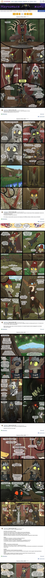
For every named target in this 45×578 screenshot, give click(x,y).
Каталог (12, 1)
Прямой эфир (25, 1)
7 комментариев (41, 116)
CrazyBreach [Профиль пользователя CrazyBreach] (6, 211)
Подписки (16, 1)
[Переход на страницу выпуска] (22, 63)
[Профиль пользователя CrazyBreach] (2, 110)
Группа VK (31, 1)
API (28, 1)
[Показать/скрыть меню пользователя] (43, 1)
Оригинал (42, 329)
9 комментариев (41, 221)
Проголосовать (4, 114)
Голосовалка (20, 1)
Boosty (35, 1)
